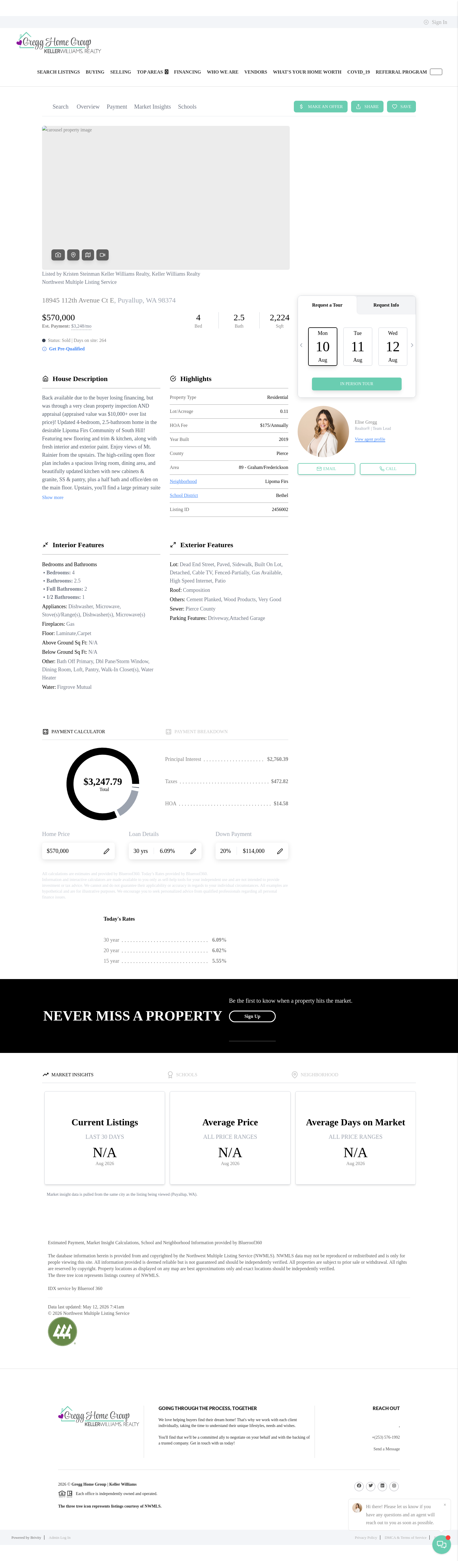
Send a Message (387, 1449)
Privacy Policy (366, 1537)
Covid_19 (358, 71)
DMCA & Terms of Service (405, 1537)
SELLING (120, 71)
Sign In (435, 22)
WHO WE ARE (222, 71)
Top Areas (152, 71)
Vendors (255, 71)
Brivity (35, 1537)
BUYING (95, 71)
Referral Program (401, 71)
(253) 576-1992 (387, 1437)
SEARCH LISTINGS (58, 71)
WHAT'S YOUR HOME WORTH (307, 71)
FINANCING (187, 71)
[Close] (445, 1505)
